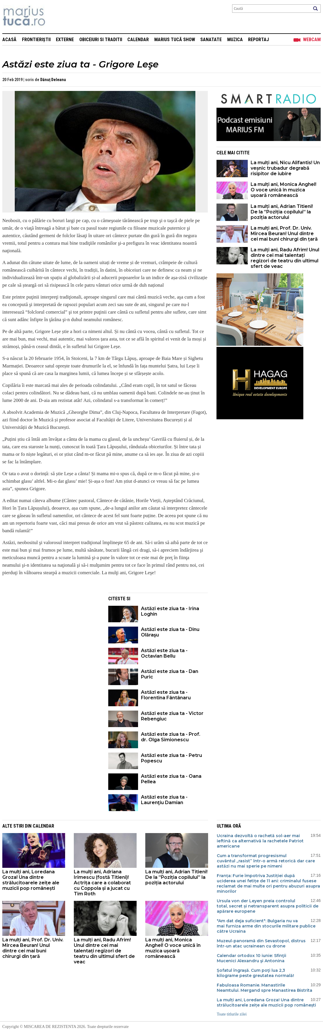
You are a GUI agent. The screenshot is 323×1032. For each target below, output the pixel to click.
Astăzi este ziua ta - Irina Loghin (170, 611)
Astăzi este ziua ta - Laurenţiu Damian (164, 799)
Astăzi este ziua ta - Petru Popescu (171, 758)
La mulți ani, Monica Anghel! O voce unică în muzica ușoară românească (283, 190)
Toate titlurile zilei (232, 1014)
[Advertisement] (51, 633)
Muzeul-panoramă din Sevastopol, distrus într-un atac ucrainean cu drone (261, 943)
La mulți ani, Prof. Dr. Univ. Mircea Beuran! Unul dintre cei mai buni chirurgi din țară (284, 233)
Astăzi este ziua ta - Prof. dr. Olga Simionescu (170, 736)
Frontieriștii (36, 39)
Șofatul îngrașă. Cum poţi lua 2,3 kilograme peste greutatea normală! (255, 973)
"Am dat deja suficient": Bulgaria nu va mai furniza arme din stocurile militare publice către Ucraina (266, 926)
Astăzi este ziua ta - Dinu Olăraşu (170, 632)
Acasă (9, 39)
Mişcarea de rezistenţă (55, 16)
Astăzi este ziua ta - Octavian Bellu (164, 653)
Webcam (312, 39)
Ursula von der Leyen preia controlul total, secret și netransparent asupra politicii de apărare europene (267, 906)
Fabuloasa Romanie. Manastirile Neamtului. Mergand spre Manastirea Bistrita (264, 987)
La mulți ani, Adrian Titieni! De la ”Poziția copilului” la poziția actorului (282, 212)
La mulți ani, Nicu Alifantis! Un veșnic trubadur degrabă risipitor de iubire (285, 168)
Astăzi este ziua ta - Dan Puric (169, 674)
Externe (65, 39)
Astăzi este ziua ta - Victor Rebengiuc (172, 716)
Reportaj (258, 39)
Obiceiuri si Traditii (100, 39)
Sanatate (211, 39)
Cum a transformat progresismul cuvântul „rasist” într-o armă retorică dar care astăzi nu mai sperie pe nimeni (266, 861)
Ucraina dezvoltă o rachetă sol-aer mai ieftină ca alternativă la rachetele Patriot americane (260, 841)
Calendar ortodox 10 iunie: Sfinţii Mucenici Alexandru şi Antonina (251, 958)
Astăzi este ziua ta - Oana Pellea (171, 778)
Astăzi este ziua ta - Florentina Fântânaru (166, 694)
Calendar (138, 39)
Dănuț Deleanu (53, 79)
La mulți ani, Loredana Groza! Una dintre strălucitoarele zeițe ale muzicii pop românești (30, 880)
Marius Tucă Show (174, 39)
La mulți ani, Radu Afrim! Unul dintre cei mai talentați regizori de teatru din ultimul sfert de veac (285, 258)
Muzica (235, 39)
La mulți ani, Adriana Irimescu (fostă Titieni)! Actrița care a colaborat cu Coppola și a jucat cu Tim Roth (102, 882)
